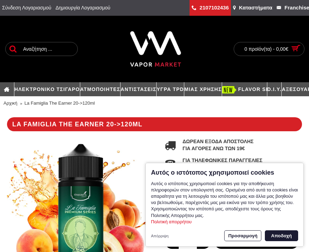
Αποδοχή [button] (281, 235)
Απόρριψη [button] (160, 236)
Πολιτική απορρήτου (171, 221)
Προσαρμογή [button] (242, 235)
